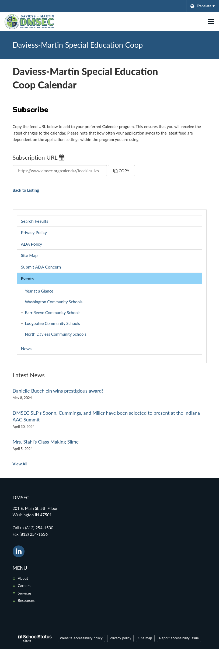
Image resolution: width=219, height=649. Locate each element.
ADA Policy (31, 243)
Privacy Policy (34, 232)
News (26, 348)
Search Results (34, 221)
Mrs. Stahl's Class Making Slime (46, 442)
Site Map (29, 255)
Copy (121, 170)
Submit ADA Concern (41, 266)
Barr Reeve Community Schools (60, 313)
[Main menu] (211, 21)
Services (25, 593)
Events (27, 278)
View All (20, 463)
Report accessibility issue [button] (179, 638)
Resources (26, 600)
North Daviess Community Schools (63, 335)
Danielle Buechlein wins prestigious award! (58, 391)
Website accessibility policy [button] (81, 638)
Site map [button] (145, 638)
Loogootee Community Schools (60, 324)
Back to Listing (26, 190)
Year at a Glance (39, 291)
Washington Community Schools (61, 302)
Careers (24, 585)
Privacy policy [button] (120, 638)
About (23, 578)
